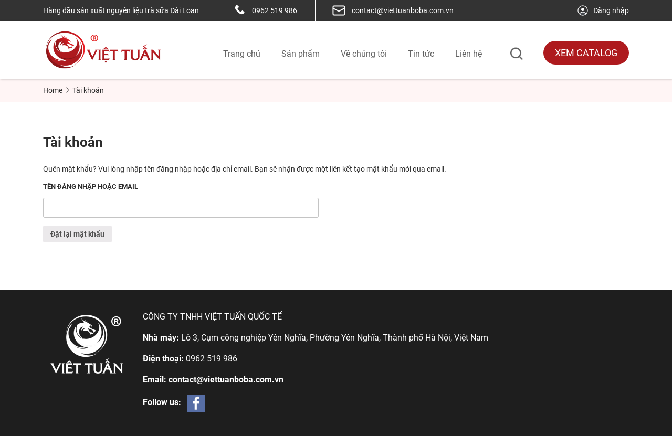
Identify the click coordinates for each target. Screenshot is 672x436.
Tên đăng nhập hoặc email (90, 186)
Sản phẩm (300, 54)
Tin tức (421, 54)
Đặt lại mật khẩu (77, 234)
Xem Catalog (586, 52)
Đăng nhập (602, 10)
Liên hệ (468, 54)
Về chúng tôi (364, 54)
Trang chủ (241, 54)
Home (52, 90)
